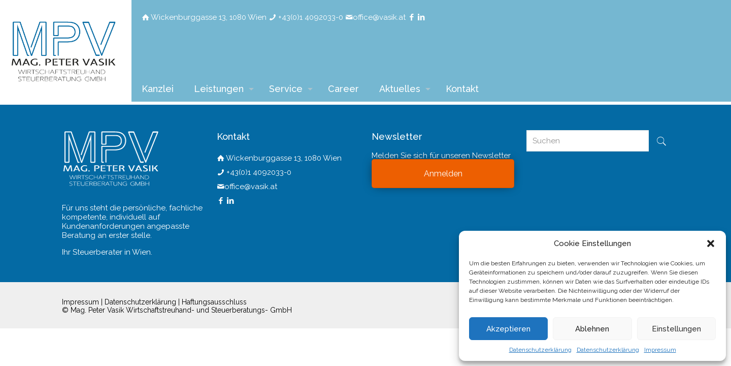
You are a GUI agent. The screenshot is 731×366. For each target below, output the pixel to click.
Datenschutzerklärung (540, 349)
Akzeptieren (508, 328)
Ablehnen (592, 328)
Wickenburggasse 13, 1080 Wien (209, 17)
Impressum (660, 349)
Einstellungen (676, 328)
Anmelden (443, 173)
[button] (711, 243)
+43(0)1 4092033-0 (310, 17)
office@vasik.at (379, 17)
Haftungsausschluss (214, 302)
